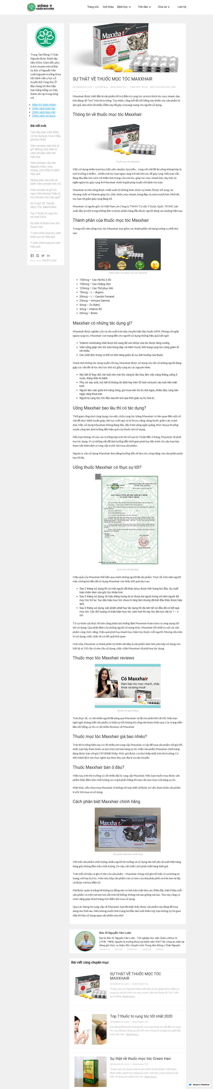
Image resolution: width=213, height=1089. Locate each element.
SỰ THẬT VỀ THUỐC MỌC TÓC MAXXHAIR (43, 205)
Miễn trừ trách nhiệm (44, 104)
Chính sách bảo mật (43, 112)
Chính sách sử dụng (43, 115)
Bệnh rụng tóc (118, 87)
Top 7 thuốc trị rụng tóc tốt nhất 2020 (44, 215)
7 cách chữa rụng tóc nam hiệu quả (45, 244)
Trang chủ (93, 6)
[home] (41, 7)
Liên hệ (182, 6)
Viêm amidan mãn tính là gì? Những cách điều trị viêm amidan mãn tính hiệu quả (44, 151)
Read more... (128, 996)
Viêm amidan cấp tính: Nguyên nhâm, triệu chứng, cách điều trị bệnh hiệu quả (44, 168)
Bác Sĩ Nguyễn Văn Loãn (163, 87)
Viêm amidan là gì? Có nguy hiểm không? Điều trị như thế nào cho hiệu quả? (45, 193)
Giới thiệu (108, 6)
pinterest (132, 949)
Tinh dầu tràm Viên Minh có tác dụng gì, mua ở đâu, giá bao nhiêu (45, 136)
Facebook (104, 949)
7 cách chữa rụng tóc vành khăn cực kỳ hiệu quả (45, 234)
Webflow (49, 260)
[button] (124, 7)
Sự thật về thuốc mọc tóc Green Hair (45, 225)
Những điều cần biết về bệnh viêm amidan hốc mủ (45, 182)
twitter (118, 949)
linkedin (146, 949)
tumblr (160, 949)
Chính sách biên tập (43, 108)
